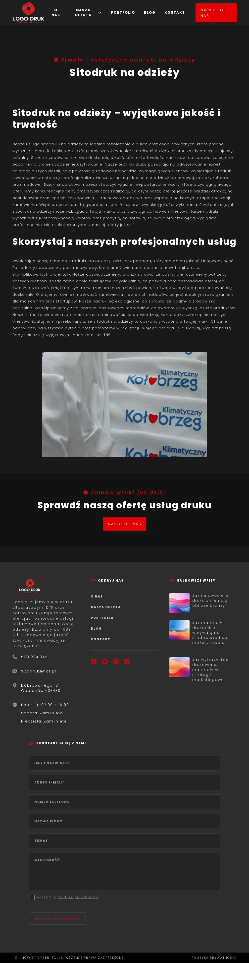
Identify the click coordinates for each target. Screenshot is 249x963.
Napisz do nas (212, 12)
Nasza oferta (83, 12)
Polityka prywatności (214, 958)
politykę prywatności (78, 897)
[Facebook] (94, 662)
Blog (149, 12)
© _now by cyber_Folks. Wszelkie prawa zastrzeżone (68, 958)
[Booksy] (127, 662)
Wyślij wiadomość (57, 918)
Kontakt (174, 12)
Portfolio (123, 12)
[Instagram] (116, 662)
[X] (105, 662)
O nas (55, 12)
